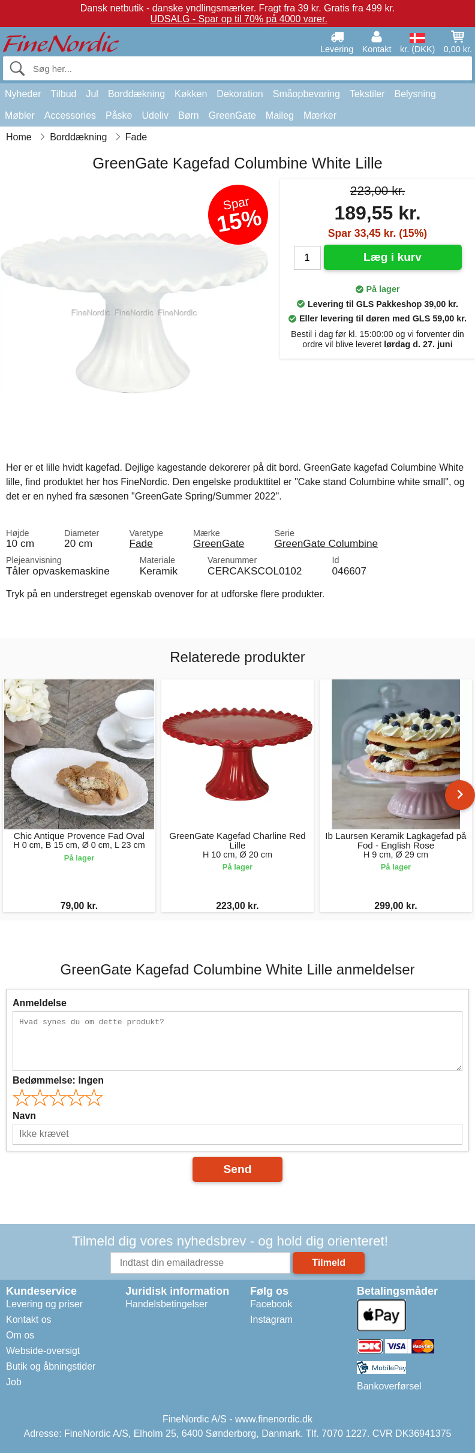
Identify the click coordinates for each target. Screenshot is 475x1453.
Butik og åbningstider (50, 1366)
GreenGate (232, 115)
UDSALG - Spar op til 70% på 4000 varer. (239, 19)
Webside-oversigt (43, 1351)
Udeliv (155, 115)
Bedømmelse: (58, 1080)
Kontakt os (29, 1319)
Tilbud (63, 94)
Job (14, 1382)
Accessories (70, 115)
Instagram (271, 1319)
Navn (24, 1116)
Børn (188, 115)
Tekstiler (367, 94)
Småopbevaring (306, 94)
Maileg (280, 115)
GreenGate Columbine (326, 543)
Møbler (20, 115)
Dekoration (240, 94)
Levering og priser (44, 1304)
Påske (119, 115)
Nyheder (23, 94)
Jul (92, 94)
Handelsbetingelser (166, 1304)
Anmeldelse (40, 1003)
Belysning (414, 94)
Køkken (191, 94)
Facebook (271, 1304)
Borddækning (136, 94)
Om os (20, 1335)
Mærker (319, 115)
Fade (140, 543)
